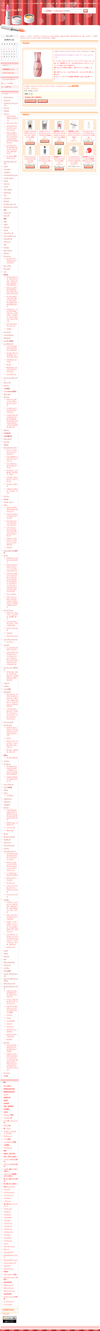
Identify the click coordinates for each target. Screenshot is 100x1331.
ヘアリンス (7, 1201)
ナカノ (6, 505)
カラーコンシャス (12, 636)
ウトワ (6, 187)
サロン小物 (7, 1125)
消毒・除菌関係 (8, 1106)
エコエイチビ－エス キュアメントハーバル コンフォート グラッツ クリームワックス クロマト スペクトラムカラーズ (12, 658)
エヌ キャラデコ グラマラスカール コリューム (12, 509)
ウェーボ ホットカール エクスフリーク (12, 465)
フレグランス (8, 1148)
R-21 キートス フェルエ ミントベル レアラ (12, 260)
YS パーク (7, 1073)
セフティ (6, 385)
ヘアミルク (7, 1220)
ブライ (6, 793)
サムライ (6, 253)
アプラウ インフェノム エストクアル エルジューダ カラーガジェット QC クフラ (62, 36)
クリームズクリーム (10, 236)
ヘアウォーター (8, 1232)
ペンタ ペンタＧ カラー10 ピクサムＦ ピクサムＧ (12, 348)
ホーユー (6, 807)
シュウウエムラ (8, 335)
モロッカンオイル (9, 962)
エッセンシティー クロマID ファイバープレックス (13, 355)
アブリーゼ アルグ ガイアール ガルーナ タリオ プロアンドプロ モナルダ (13, 676)
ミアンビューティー (10, 851)
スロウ (9, 738)
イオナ (6, 166)
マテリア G (10, 1027)
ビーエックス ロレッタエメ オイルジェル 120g (30, 159)
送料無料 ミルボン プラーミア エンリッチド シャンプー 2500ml (74, 135)
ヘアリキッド (8, 1226)
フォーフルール (8, 784)
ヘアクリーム (8, 1223)
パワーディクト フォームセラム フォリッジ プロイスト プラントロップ (12, 531)
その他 (6, 1076)
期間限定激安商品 (9, 1089)
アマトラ (6, 108)
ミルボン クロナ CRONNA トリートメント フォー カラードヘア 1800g (30, 135)
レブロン (6, 968)
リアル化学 (7, 971)
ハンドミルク (8, 1304)
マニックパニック (9, 845)
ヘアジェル (7, 1214)
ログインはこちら (8, 73)
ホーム (22, 36)
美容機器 (6, 1109)
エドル (9, 1018)
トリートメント (8, 1195)
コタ (5, 245)
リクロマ (9, 633)
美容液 (6, 1271)
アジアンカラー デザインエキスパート (12, 118)
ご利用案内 (48, 11)
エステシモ (7, 192)
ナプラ (6, 556)
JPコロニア (7, 338)
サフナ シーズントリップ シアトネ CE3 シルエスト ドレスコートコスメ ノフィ (12, 866)
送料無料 (6, 1103)
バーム (6, 1243)
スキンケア (7, 1266)
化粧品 (6, 1112)
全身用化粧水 (8, 1294)
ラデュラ (9, 547)
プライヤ (9, 1015)
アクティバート (8, 97)
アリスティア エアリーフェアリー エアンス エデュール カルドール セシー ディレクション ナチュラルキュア (13, 700)
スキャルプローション (11, 1260)
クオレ (6, 224)
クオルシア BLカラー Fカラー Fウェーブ (12, 779)
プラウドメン (8, 799)
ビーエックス (8, 725)
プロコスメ (7, 802)
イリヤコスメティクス (11, 175)
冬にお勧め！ (8, 1086)
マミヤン (6, 848)
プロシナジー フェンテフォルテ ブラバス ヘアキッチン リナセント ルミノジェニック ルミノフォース (12, 315)
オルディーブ (11, 947)
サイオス (6, 247)
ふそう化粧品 (8, 787)
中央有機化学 (8, 436)
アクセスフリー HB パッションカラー (12, 560)
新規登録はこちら (8, 69)
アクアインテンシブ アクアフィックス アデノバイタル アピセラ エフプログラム (12, 281)
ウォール (6, 184)
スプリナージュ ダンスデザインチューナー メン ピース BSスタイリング (12, 149)
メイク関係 (7, 1139)
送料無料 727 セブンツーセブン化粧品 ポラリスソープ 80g (88, 159)
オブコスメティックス (11, 207)
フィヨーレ (7, 764)
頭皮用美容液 (8, 1282)
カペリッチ (7, 213)
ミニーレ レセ (11, 827)
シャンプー (7, 1189)
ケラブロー (10, 795)
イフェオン (7, 169)
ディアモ (6, 442)
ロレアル (6, 1043)
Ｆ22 (5, 195)
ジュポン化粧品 (8, 341)
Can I (5, 221)
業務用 (6, 1100)
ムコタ (6, 951)
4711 (5, 959)
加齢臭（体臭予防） (10, 1153)
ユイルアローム (11, 374)
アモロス (6, 111)
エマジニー (7, 198)
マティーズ (7, 842)
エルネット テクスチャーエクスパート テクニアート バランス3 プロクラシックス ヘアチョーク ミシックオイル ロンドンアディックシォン (12, 1061)
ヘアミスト (7, 1235)
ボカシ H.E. (10, 830)
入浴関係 (6, 1145)
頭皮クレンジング (9, 1186)
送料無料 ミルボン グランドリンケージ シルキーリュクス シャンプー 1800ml (59, 135)
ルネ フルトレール (9, 983)
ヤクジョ (6, 956)
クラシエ (6, 227)
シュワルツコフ (8, 344)
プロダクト (7, 805)
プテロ (6, 790)
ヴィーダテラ (8, 189)
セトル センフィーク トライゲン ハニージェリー (12, 523)
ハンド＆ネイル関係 (10, 1142)
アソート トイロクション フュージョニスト (12, 452)
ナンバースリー (8, 610)
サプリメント (8, 1136)
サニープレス (8, 250)
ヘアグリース (8, 1229)
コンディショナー (9, 1192)
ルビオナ (9, 1039)
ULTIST (9, 329)
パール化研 (7, 689)
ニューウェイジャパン (11, 639)
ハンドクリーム (8, 1301)
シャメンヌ (7, 332)
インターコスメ (8, 178)
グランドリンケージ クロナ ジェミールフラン (12, 917)
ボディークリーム (9, 1291)
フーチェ (6, 761)
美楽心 (6, 755)
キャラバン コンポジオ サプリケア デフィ (12, 472)
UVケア (6, 1094)
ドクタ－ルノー (8, 502)
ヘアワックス (8, 1209)
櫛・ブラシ (7, 1128)
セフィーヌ (7, 382)
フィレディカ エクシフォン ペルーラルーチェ (12, 623)
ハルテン (6, 686)
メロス (6, 953)
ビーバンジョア (8, 722)
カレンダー (6, 1313)
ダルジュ (6, 430)
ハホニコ (6, 683)
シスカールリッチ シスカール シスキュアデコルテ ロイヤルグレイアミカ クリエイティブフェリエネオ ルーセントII (12, 421)
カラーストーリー (12, 123)
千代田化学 (7, 433)
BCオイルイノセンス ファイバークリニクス (12, 369)
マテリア (9, 1024)
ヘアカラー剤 (8, 1118)
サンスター (7, 269)
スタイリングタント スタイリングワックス (12, 516)
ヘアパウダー (8, 1217)
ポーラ (6, 834)
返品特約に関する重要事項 (33, 97)
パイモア (6, 645)
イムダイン (7, 172)
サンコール (7, 256)
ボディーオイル (8, 1288)
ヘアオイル (7, 1212)
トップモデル (11, 1021)
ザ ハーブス (7, 266)
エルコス (6, 201)
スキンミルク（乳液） (11, 1274)
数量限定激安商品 (9, 1092)
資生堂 (6, 275)
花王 (5, 210)
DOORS (6, 499)
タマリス (6, 397)
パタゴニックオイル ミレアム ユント (12, 491)
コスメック (7, 242)
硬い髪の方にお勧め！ (11, 1184)
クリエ (6, 230)
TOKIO (6, 445)
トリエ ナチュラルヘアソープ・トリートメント (12, 1001)
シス (5, 272)
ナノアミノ (10, 642)
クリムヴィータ (8, 233)
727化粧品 (7, 388)
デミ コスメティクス (10, 447)
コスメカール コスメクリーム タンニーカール (12, 128)
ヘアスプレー (8, 1238)
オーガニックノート (10, 204)
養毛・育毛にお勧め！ (11, 1156)
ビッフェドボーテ (12, 757)
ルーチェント (11, 883)
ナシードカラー (11, 594)
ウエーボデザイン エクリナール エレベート (13, 459)
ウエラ (6, 181)
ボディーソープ (8, 1285)
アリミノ (6, 114)
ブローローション (9, 1246)
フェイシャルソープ (10, 1263)
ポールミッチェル (9, 837)
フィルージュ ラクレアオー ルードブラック (12, 410)
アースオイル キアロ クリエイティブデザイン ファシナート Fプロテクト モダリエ (12, 770)
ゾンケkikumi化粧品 (10, 391)
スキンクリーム (8, 1269)
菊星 (5, 218)
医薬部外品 (7, 1097)
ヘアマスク (7, 1198)
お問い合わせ (59, 11)
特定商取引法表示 (8, 1310)
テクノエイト (8, 439)
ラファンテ (7, 965)
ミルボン (6, 900)
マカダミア (7, 839)
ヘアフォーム (8, 1241)
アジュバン (7, 100)
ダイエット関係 (8, 1115)
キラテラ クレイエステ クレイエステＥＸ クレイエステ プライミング (12, 731)
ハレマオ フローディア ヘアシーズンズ (12, 479)
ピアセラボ (7, 692)
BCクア (9, 364)
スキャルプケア (8, 1252)
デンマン (6, 496)
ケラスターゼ (8, 239)
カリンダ (6, 216)
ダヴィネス (7, 394)
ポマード (6, 1249)
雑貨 (5, 1150)
